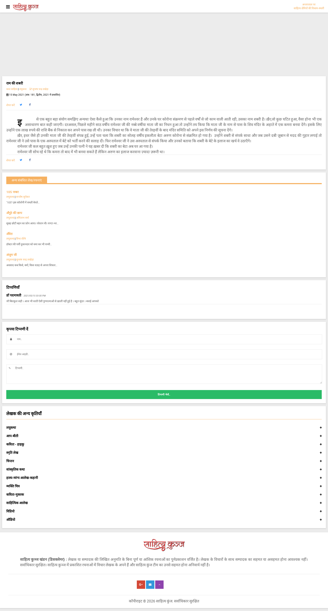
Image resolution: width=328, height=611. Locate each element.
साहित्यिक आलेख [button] (164, 503)
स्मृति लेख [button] (164, 453)
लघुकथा (23, 89)
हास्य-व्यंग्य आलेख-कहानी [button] (164, 478)
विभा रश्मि (21, 238)
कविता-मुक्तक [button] (164, 494)
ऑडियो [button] (164, 520)
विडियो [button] (164, 511)
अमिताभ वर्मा (22, 217)
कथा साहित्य (11, 89)
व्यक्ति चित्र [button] (164, 486)
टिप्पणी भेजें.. (164, 394)
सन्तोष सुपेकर (23, 196)
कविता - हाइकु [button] (164, 444)
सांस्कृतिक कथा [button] (164, 469)
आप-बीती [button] (164, 436)
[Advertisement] (164, 44)
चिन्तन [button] (164, 461)
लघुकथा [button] (164, 428)
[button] (20, 105)
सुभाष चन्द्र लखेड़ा (38, 89)
